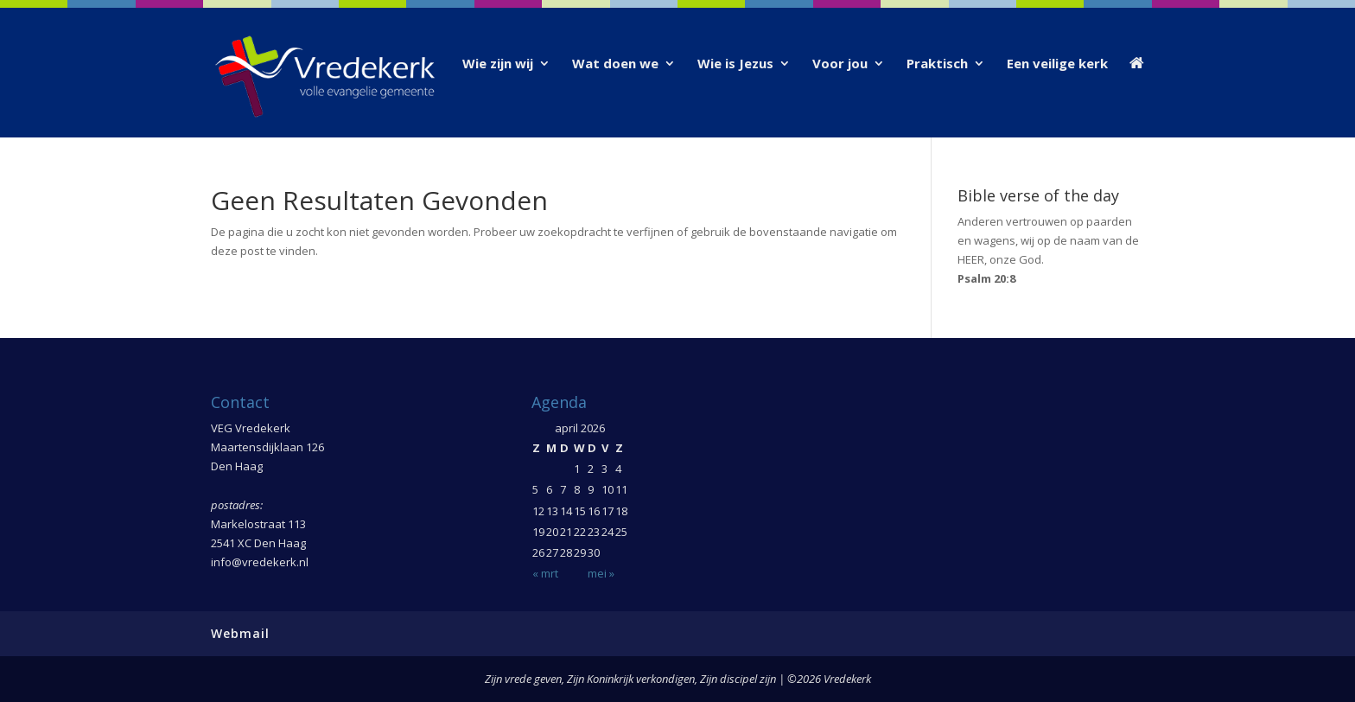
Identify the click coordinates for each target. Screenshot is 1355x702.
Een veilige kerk (1057, 64)
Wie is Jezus (735, 64)
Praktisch (937, 64)
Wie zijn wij (497, 64)
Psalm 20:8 (986, 278)
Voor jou (840, 64)
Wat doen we (615, 64)
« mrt (545, 573)
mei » (601, 573)
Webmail (240, 633)
